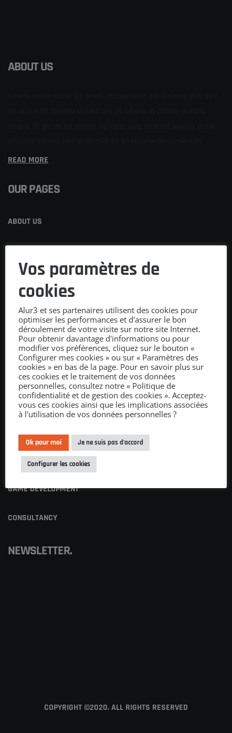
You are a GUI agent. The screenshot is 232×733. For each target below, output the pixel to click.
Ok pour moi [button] (43, 442)
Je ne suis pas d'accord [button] (110, 442)
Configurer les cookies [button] (58, 464)
